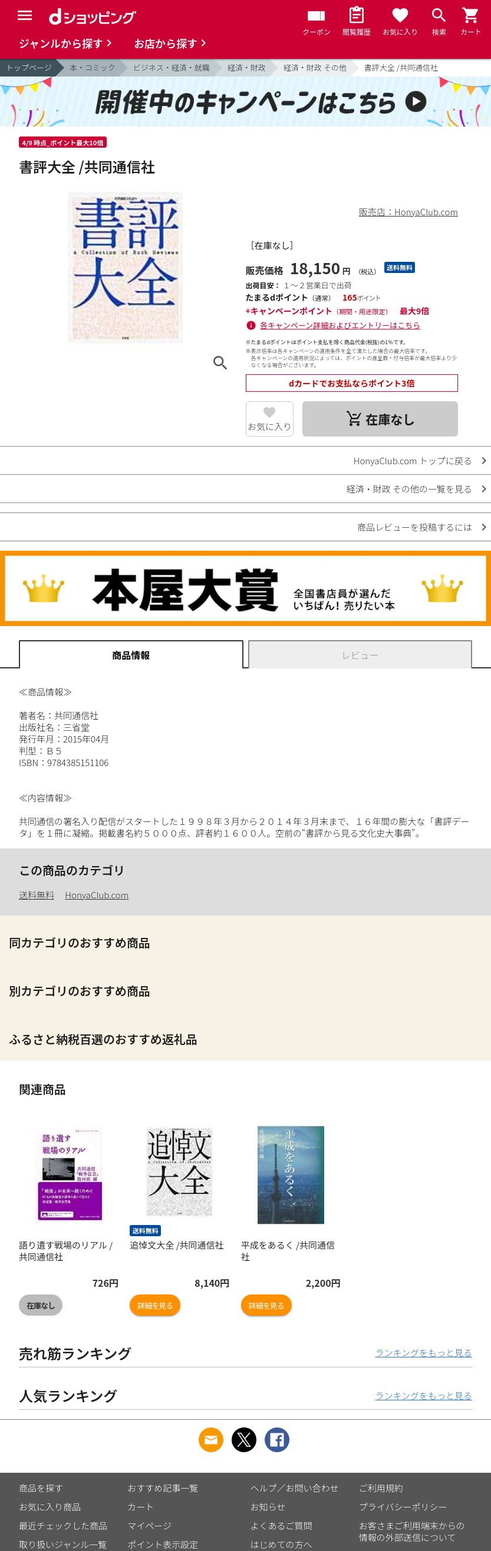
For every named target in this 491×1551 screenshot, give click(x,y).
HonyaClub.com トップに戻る (413, 460)
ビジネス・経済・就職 (171, 67)
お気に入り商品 (50, 1506)
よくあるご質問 (281, 1525)
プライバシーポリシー (403, 1506)
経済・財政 (247, 67)
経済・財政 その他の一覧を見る (409, 488)
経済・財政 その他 (315, 67)
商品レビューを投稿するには (414, 526)
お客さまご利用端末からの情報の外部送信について (412, 1531)
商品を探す (41, 1488)
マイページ (149, 1525)
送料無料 (36, 894)
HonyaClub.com (96, 894)
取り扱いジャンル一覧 (63, 1544)
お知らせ (268, 1506)
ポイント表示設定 (162, 1544)
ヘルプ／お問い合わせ (295, 1488)
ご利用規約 (381, 1488)
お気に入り (270, 426)
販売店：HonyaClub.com (408, 211)
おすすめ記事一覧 (162, 1488)
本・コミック (93, 67)
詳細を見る (155, 1305)
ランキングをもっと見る (423, 1352)
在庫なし (41, 1305)
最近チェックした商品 (63, 1525)
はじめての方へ (281, 1544)
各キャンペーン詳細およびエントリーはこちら (340, 325)
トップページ (29, 67)
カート (140, 1506)
